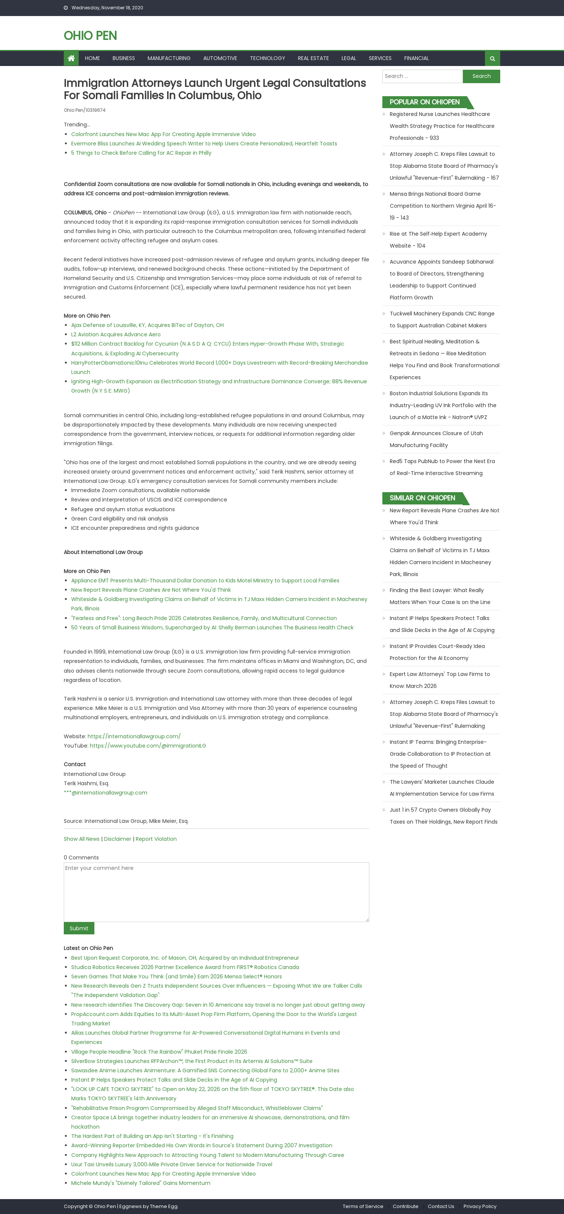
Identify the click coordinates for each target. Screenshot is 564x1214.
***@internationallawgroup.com (105, 792)
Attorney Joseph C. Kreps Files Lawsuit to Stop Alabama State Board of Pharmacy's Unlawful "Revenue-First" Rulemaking (444, 714)
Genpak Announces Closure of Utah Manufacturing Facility (436, 439)
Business (124, 58)
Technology (267, 58)
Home (92, 58)
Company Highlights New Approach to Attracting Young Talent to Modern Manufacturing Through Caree (207, 1155)
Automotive (220, 58)
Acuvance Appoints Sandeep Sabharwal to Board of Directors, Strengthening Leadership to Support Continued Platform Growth (442, 279)
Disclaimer (117, 839)
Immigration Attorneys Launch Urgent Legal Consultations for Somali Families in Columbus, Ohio (215, 89)
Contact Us (441, 1206)
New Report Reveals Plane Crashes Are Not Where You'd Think (151, 590)
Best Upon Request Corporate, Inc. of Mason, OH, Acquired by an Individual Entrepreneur (185, 958)
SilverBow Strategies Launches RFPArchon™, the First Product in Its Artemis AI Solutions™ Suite (192, 1061)
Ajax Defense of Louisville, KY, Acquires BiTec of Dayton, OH (147, 325)
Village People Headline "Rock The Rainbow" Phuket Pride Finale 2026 (159, 1052)
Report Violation (156, 839)
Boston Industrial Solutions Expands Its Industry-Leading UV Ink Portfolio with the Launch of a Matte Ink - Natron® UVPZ (443, 405)
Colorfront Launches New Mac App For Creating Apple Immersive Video (163, 134)
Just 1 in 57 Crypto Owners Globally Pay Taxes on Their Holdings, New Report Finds (444, 815)
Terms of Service (363, 1206)
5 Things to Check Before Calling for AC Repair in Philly (141, 153)
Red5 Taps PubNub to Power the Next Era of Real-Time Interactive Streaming (442, 467)
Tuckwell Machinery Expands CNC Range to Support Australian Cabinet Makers (442, 319)
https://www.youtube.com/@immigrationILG (148, 745)
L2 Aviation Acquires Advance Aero (116, 334)
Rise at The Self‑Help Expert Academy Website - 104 (438, 239)
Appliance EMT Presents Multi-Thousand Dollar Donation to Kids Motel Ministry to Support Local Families (205, 580)
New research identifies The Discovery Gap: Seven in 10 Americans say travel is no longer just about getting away (218, 1005)
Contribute (406, 1206)
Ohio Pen (90, 35)
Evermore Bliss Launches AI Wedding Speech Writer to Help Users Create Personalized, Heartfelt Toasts (204, 143)
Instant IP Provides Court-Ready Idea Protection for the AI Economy (437, 652)
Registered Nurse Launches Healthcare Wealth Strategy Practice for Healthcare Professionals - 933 (442, 126)
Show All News (82, 839)
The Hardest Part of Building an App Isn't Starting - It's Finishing (152, 1136)
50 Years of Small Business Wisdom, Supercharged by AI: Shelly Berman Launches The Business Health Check (212, 627)
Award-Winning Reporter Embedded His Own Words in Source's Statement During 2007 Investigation (201, 1145)
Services (380, 58)
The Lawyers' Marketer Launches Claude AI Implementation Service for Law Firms (442, 788)
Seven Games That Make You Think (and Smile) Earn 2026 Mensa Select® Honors (176, 976)
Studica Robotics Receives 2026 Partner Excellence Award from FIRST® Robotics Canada (185, 967)
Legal (349, 58)
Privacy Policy (480, 1206)
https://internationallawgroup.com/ (134, 736)
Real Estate (313, 58)
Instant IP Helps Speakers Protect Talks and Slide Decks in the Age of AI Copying (174, 1080)
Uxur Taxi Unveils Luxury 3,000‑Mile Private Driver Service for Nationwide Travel (171, 1164)
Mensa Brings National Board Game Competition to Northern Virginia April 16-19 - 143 (443, 205)
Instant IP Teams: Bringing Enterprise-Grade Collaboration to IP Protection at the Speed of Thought (440, 754)
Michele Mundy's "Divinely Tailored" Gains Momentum (140, 1183)
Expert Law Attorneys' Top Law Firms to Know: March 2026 (440, 680)
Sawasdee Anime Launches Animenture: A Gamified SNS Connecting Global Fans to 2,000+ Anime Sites (205, 1070)
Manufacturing (169, 58)
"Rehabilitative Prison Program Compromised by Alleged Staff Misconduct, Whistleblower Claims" (197, 1108)
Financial (416, 58)
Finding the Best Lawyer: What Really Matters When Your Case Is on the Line (440, 596)
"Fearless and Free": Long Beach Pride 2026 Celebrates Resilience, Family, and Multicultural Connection (204, 618)
